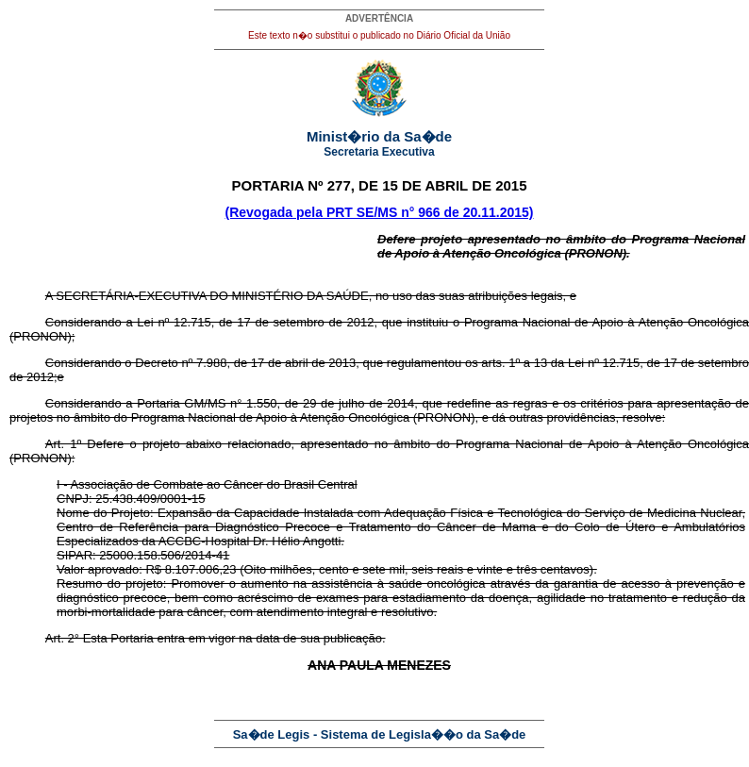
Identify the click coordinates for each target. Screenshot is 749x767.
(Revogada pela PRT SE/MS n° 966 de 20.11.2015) (379, 212)
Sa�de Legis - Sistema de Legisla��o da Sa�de (379, 734)
